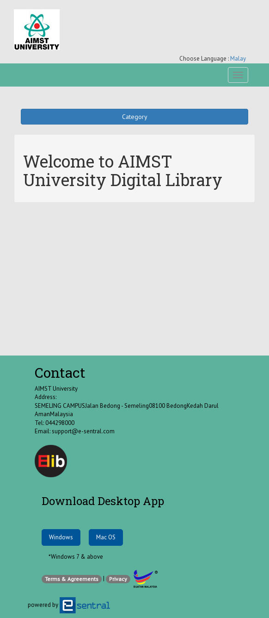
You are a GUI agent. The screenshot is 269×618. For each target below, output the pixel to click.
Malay (238, 58)
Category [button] (134, 116)
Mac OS (106, 537)
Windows (61, 537)
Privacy (118, 578)
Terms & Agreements (71, 578)
